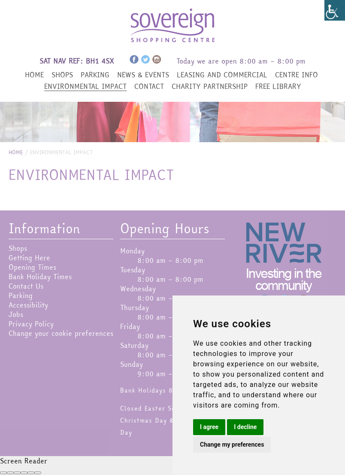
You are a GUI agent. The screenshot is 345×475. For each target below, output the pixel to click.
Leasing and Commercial (222, 74)
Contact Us (26, 286)
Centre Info (296, 74)
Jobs (16, 314)
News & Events (143, 74)
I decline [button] (245, 426)
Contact (149, 86)
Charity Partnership (210, 86)
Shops (62, 74)
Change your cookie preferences (61, 333)
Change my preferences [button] (232, 444)
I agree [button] (209, 426)
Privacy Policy (31, 324)
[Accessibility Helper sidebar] (334, 10)
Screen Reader (23, 461)
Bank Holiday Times (40, 276)
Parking (95, 74)
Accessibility (28, 305)
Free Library (278, 86)
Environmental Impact (85, 86)
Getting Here (29, 257)
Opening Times (32, 267)
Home (34, 74)
